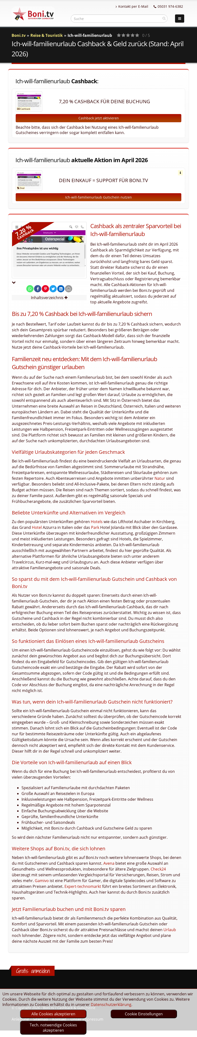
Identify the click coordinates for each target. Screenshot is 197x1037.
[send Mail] (68, 288)
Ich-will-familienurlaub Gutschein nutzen (98, 197)
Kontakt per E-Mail (132, 6)
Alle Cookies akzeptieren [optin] (53, 1014)
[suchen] (164, 18)
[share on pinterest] (45, 288)
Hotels (97, 521)
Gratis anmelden (33, 971)
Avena (108, 863)
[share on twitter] (53, 288)
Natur (160, 478)
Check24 (158, 869)
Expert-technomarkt (82, 886)
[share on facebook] (38, 288)
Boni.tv (19, 35)
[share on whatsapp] (30, 288)
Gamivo (42, 880)
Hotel (37, 527)
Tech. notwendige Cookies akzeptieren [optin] (53, 1027)
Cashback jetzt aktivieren (98, 118)
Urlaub (169, 929)
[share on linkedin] (61, 288)
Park (95, 527)
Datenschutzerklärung (111, 1004)
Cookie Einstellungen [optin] (144, 1014)
